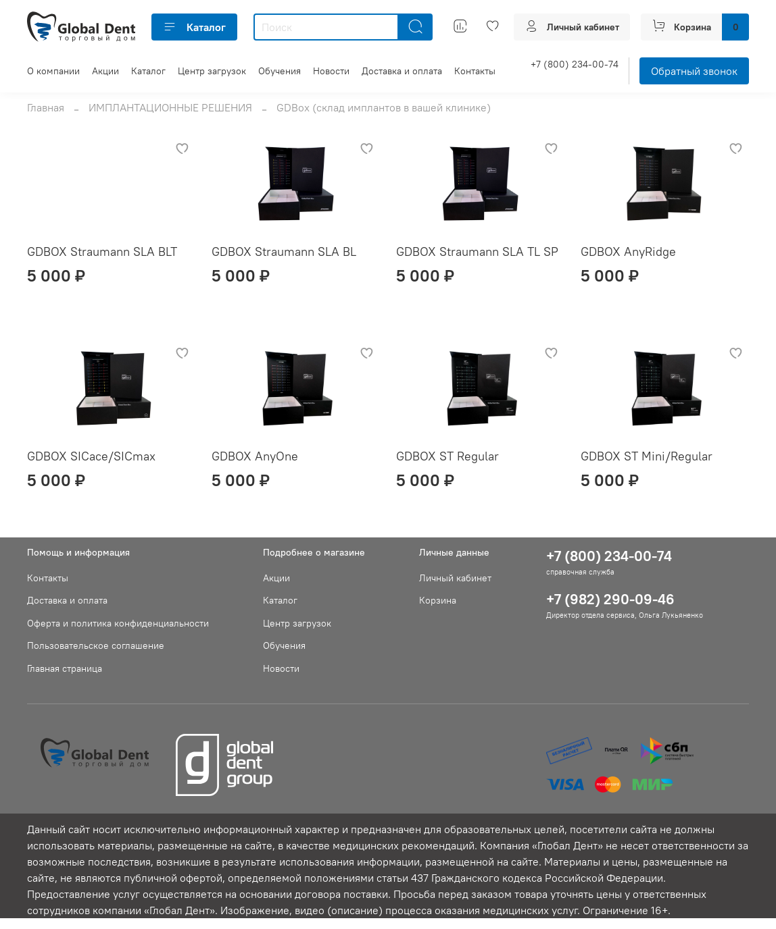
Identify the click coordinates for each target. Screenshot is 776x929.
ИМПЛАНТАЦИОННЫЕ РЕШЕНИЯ (170, 107)
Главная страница (64, 668)
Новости (331, 71)
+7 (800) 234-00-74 (575, 64)
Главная (45, 107)
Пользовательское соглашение (95, 645)
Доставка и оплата (402, 71)
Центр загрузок (212, 71)
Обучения (279, 71)
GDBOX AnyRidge (628, 251)
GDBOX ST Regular (447, 456)
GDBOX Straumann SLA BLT (102, 251)
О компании (53, 71)
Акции (105, 71)
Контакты (474, 71)
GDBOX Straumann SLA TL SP (477, 251)
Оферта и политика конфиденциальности (118, 623)
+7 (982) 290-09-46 (610, 599)
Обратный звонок (694, 71)
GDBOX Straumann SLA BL (284, 251)
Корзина (437, 600)
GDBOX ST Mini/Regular (646, 456)
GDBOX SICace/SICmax (91, 456)
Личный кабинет (455, 578)
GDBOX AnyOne (255, 456)
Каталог (194, 27)
